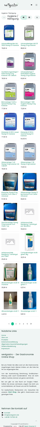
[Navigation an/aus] (36, 5)
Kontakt (7, 413)
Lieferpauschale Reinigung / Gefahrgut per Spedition (29, 224)
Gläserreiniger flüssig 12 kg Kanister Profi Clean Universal (29, 194)
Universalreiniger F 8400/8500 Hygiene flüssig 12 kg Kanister (28, 73)
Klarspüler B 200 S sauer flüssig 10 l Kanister (10, 133)
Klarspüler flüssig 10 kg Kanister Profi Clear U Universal (9, 194)
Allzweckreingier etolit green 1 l (29, 284)
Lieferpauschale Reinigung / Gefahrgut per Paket (9, 254)
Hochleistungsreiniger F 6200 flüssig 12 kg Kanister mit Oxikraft (9, 73)
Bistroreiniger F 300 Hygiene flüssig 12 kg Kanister (28, 104)
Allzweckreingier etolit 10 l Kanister (10, 284)
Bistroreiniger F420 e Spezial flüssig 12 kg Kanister (8, 104)
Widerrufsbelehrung (8, 346)
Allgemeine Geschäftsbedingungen (14, 344)
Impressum (5, 348)
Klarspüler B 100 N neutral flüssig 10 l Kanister (27, 134)
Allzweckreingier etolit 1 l (10, 311)
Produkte (4, 340)
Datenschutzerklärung (9, 342)
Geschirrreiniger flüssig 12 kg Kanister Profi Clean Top (9, 224)
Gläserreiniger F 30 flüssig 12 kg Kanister (28, 163)
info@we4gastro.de (11, 415)
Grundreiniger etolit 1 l (29, 311)
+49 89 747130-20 (10, 417)
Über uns (4, 337)
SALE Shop (12, 392)
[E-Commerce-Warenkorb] (31, 5)
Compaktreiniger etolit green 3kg (29, 254)
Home (3, 335)
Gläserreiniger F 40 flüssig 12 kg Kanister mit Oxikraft (10, 164)
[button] (36, 420)
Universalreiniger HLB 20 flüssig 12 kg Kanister (29, 44)
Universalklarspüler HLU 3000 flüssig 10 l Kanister (10, 44)
